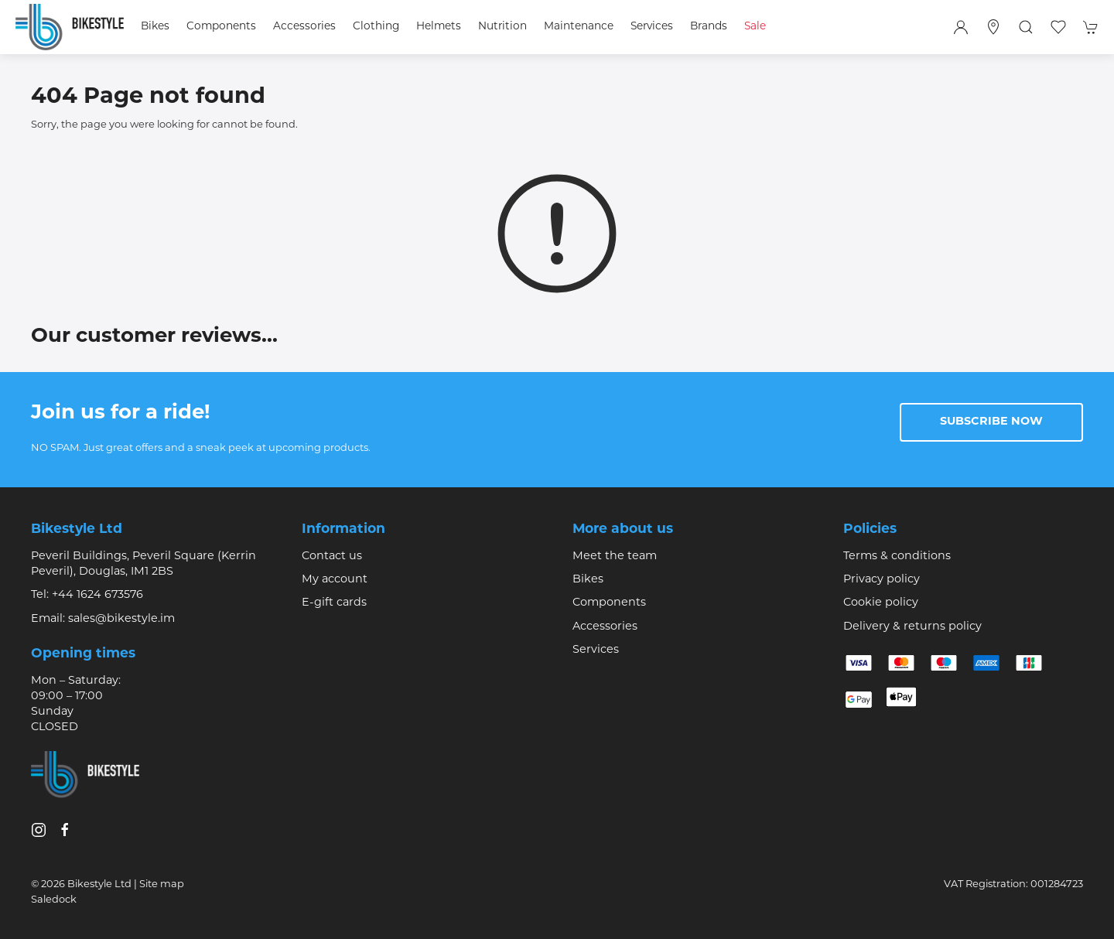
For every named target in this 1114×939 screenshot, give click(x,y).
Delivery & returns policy (912, 627)
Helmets (438, 27)
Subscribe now (991, 422)
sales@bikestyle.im (121, 619)
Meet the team (614, 556)
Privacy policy (881, 580)
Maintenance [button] (578, 27)
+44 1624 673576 (97, 595)
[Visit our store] (993, 27)
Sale (755, 27)
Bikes (587, 580)
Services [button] (651, 27)
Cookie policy (880, 603)
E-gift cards (334, 603)
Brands (708, 27)
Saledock (54, 900)
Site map (161, 884)
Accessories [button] (304, 27)
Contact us (332, 556)
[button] (1026, 27)
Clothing (376, 27)
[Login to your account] (961, 27)
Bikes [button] (155, 27)
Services (595, 650)
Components (609, 603)
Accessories (604, 627)
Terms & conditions (897, 556)
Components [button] (221, 27)
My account (334, 580)
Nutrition (502, 27)
